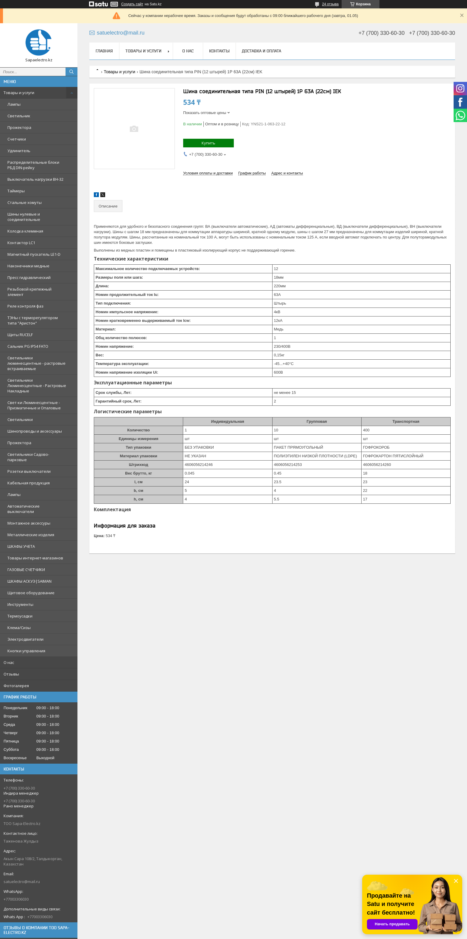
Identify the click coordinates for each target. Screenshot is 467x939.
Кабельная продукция (28, 483)
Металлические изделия (30, 534)
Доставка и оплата (261, 51)
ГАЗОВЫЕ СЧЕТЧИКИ (26, 569)
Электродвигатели (25, 639)
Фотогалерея (16, 685)
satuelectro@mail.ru (22, 881)
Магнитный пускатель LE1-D (33, 254)
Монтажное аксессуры (28, 523)
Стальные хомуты (24, 202)
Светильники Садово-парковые (28, 457)
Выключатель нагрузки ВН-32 (35, 179)
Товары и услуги (19, 92)
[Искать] (71, 71)
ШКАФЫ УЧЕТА (21, 546)
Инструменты (20, 604)
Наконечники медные (28, 266)
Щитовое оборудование (31, 592)
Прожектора (19, 127)
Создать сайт (132, 4)
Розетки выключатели (29, 471)
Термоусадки (19, 616)
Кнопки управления (26, 650)
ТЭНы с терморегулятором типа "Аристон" (32, 320)
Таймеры (16, 191)
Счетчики (16, 139)
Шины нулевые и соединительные (23, 216)
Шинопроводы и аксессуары (34, 431)
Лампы (14, 104)
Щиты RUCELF (20, 334)
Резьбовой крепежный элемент (29, 291)
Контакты (219, 51)
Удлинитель (18, 150)
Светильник (18, 115)
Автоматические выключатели (23, 508)
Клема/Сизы (19, 627)
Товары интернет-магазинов (35, 558)
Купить (208, 143)
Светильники (20, 419)
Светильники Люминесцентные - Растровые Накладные (36, 386)
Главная (104, 51)
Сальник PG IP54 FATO (27, 346)
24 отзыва (330, 4)
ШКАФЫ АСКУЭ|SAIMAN (29, 581)
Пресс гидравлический (29, 277)
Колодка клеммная (25, 231)
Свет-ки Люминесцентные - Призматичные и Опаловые (34, 405)
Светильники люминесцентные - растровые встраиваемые (36, 363)
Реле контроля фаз (25, 306)
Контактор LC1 (21, 242)
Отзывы (11, 674)
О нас (9, 662)
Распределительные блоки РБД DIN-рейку (33, 165)
